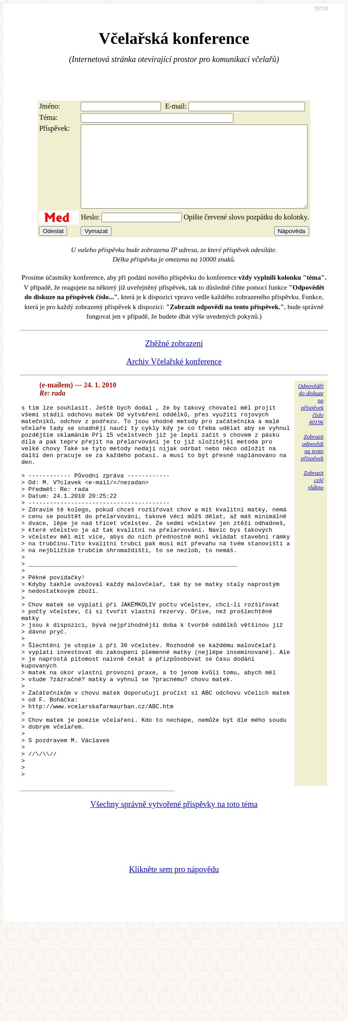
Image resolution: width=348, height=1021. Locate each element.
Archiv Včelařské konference (174, 377)
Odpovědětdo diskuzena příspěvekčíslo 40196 (311, 420)
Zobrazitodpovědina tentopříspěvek (312, 463)
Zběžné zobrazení (174, 359)
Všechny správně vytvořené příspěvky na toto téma (174, 895)
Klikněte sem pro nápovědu (174, 960)
